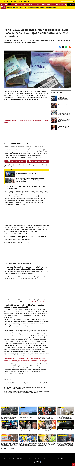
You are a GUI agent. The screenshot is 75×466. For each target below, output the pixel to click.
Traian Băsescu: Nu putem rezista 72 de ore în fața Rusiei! (64, 120)
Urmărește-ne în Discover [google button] (15, 161)
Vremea (56, 4)
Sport (59, 95)
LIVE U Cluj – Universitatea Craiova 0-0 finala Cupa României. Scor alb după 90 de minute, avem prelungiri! (64, 98)
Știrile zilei (3, 1)
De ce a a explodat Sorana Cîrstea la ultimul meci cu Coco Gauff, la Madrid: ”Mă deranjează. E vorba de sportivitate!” (46, 417)
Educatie (43, 4)
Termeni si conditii (17, 458)
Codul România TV (51, 458)
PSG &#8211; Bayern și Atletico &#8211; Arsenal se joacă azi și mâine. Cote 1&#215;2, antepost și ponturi (9, 450)
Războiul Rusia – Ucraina (24, 1)
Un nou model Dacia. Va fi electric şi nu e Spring (65, 430)
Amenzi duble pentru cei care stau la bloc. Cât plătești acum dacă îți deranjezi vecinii (46, 444)
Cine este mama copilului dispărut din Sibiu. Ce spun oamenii (27, 417)
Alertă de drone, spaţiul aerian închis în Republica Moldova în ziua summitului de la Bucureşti (31, 7)
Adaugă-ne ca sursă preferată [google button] (37, 161)
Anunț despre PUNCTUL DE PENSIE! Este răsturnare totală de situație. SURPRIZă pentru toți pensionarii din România (25, 388)
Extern (61, 4)
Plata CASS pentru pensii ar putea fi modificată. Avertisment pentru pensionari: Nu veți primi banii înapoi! (65, 417)
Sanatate (50, 4)
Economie (30, 4)
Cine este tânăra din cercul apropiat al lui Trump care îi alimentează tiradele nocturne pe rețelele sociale (28, 431)
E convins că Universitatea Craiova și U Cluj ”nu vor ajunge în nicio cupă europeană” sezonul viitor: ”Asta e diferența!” (28, 444)
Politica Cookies (7, 458)
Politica (16, 4)
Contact (25, 458)
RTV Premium (9, 1)
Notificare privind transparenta (64, 458)
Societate (23, 4)
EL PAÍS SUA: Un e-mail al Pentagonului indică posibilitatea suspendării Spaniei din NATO (8, 417)
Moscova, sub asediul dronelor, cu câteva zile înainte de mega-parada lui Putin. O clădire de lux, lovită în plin (65, 444)
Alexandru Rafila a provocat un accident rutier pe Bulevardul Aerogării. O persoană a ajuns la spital (32, 172)
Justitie (37, 4)
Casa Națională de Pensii (39, 302)
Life (66, 4)
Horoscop (16, 1)
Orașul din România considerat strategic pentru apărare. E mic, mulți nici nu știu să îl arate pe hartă (25, 383)
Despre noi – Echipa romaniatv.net (37, 458)
